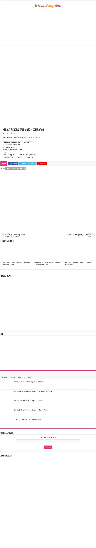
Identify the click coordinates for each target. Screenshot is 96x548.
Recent (4, 377)
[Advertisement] (48, 27)
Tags (29, 377)
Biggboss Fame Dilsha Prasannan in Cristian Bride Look (48, 263)
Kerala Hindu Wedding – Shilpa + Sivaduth (28, 400)
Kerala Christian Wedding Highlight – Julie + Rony (30, 410)
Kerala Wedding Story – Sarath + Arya (79, 234)
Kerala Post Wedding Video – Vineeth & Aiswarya (17, 234)
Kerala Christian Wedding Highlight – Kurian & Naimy (16, 263)
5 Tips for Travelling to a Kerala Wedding (27, 419)
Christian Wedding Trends (15, 168)
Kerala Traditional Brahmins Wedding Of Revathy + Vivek (33, 391)
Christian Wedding (10, 133)
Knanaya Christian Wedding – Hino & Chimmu (29, 382)
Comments (21, 377)
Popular (12, 377)
